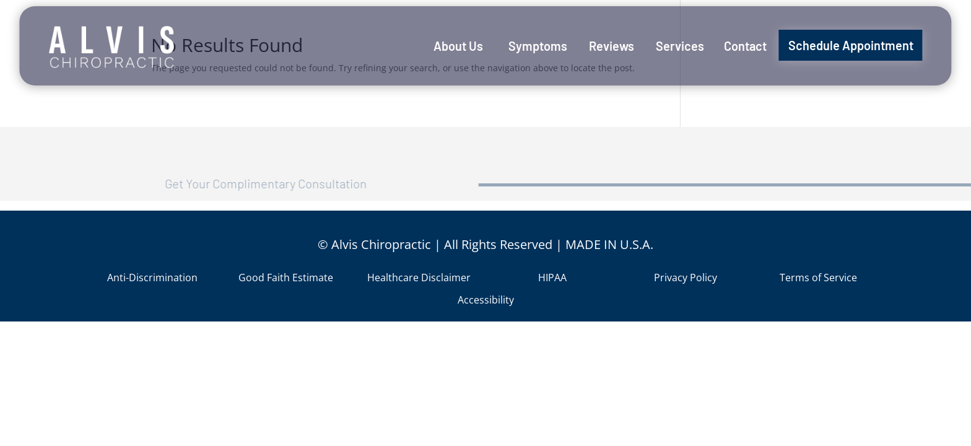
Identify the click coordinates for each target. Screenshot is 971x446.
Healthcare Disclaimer (419, 277)
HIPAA (552, 277)
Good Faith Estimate (285, 277)
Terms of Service (818, 277)
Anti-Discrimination (152, 277)
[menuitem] (458, 46)
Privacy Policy (685, 277)
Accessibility (486, 300)
